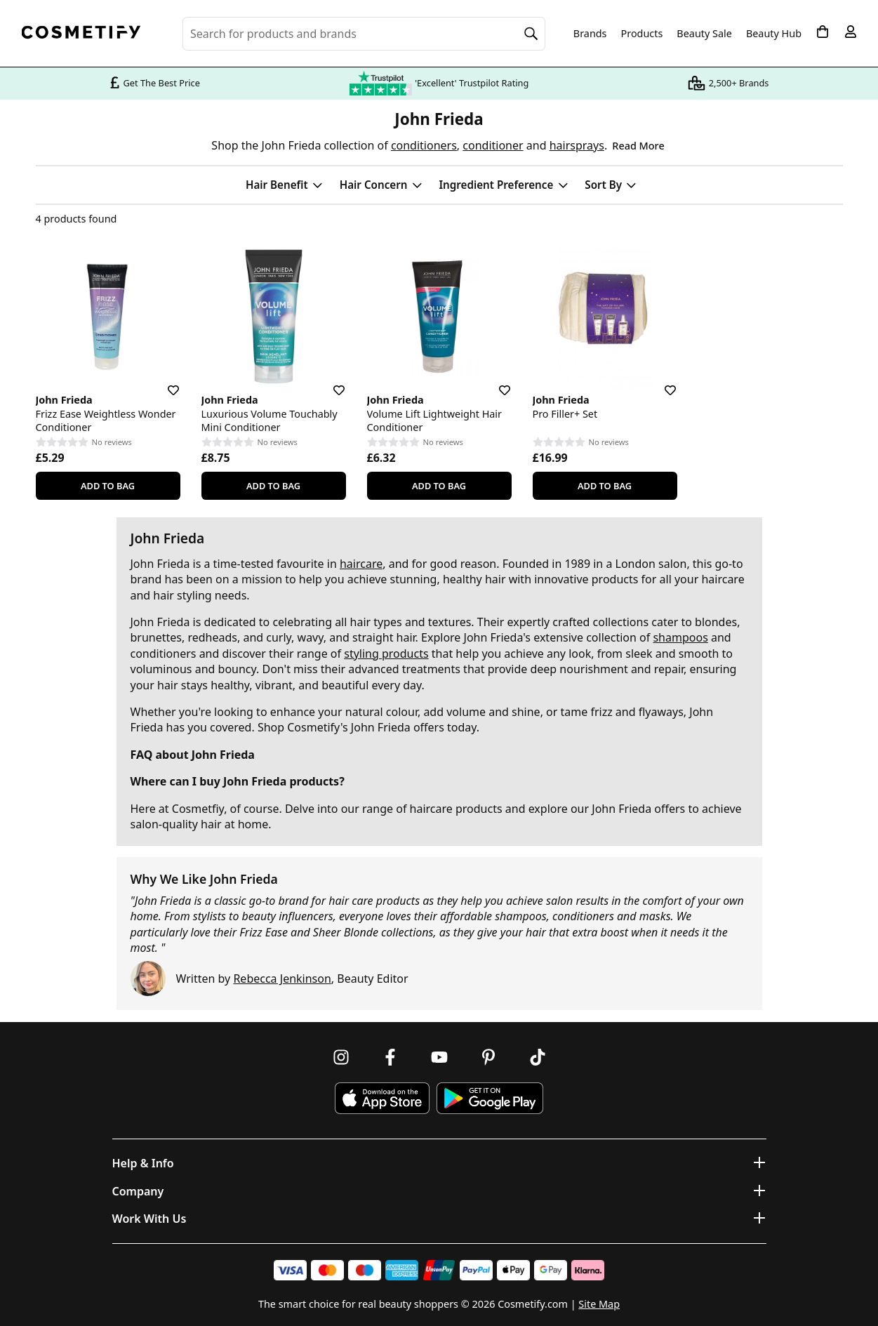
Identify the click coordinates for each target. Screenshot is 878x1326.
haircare (361, 563)
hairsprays (577, 145)
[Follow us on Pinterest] (488, 1057)
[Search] (531, 34)
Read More (638, 145)
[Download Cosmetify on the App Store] (382, 1098)
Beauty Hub (773, 33)
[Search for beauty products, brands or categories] (363, 34)
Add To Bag (108, 485)
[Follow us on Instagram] (341, 1057)
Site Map (599, 1304)
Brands (590, 33)
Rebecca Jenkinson (282, 978)
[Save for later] (163, 382)
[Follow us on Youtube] (439, 1057)
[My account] (851, 32)
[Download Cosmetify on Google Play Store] (490, 1098)
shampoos (680, 637)
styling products (386, 653)
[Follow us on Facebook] (390, 1057)
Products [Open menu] (642, 33)
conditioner (493, 145)
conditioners (424, 145)
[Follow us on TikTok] (538, 1057)
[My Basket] (823, 32)
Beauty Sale (704, 33)
